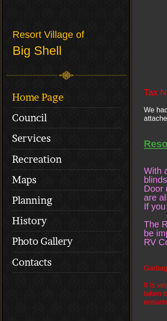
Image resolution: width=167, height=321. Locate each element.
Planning (32, 200)
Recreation (37, 159)
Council (29, 117)
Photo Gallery (42, 241)
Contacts (32, 262)
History (29, 220)
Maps (24, 179)
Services (31, 138)
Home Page (38, 97)
